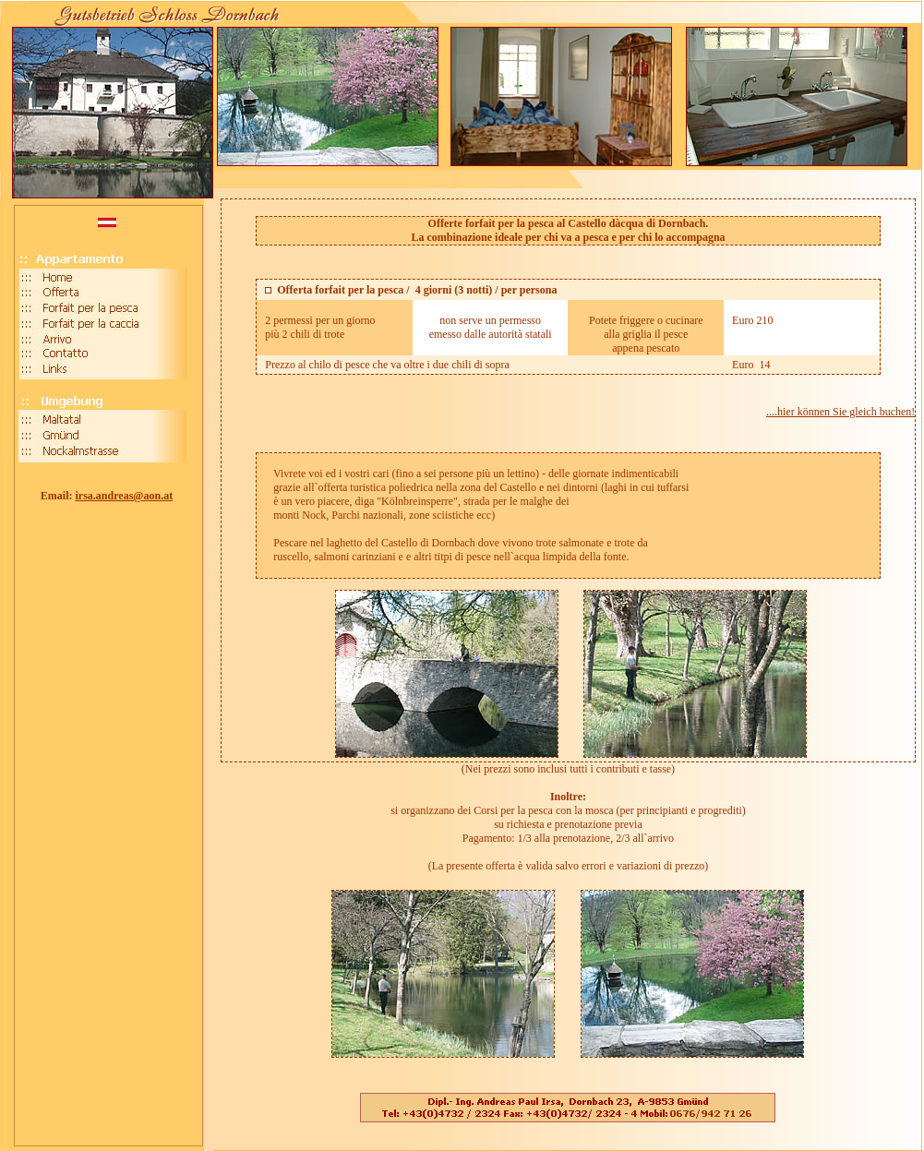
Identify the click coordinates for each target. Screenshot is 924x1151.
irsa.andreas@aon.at (125, 495)
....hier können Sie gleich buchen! (840, 411)
